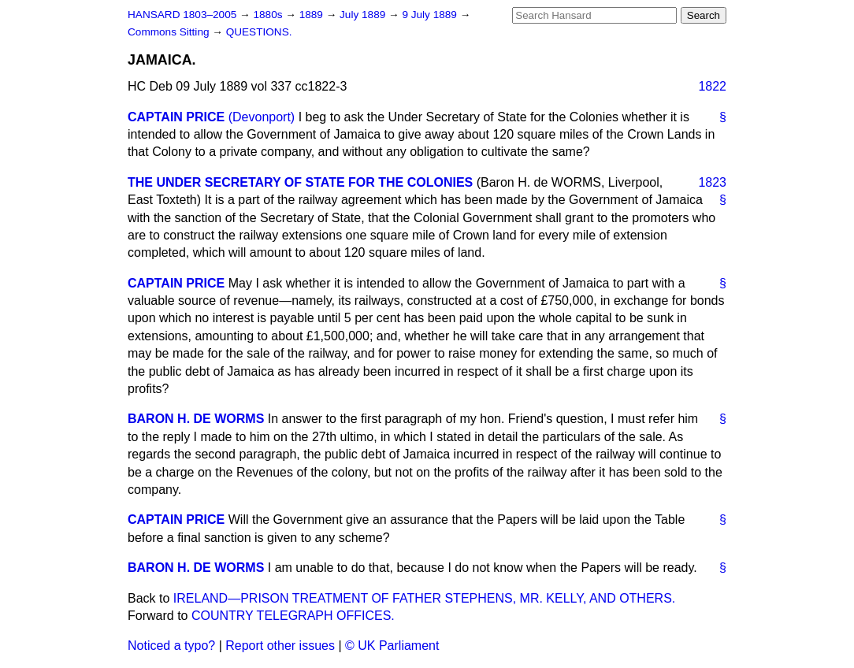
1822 (712, 86)
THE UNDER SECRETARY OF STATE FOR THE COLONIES (300, 182)
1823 (712, 182)
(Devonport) (261, 117)
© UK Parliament (392, 645)
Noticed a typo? (171, 645)
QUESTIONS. (259, 32)
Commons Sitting (170, 32)
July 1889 (364, 14)
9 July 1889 (430, 14)
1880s (269, 14)
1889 (312, 14)
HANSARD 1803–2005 (182, 14)
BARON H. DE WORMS (196, 418)
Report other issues (280, 645)
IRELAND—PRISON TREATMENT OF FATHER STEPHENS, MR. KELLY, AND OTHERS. (424, 598)
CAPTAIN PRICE (176, 117)
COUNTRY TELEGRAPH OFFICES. (293, 615)
